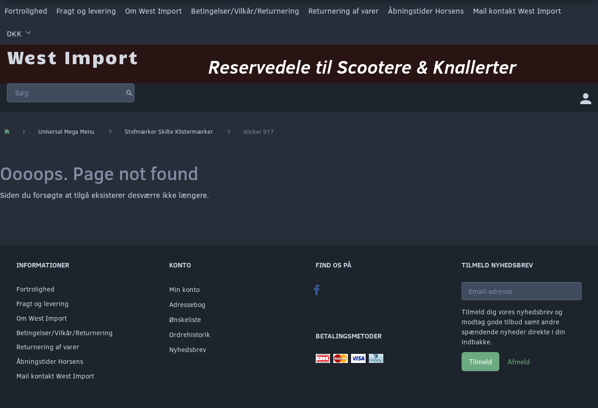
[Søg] (129, 92)
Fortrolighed (26, 10)
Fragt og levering (86, 10)
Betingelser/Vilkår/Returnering (245, 10)
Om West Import (153, 10)
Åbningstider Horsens (426, 10)
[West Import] (72, 56)
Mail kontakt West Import (517, 10)
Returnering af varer (343, 10)
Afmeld (519, 361)
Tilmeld (480, 361)
